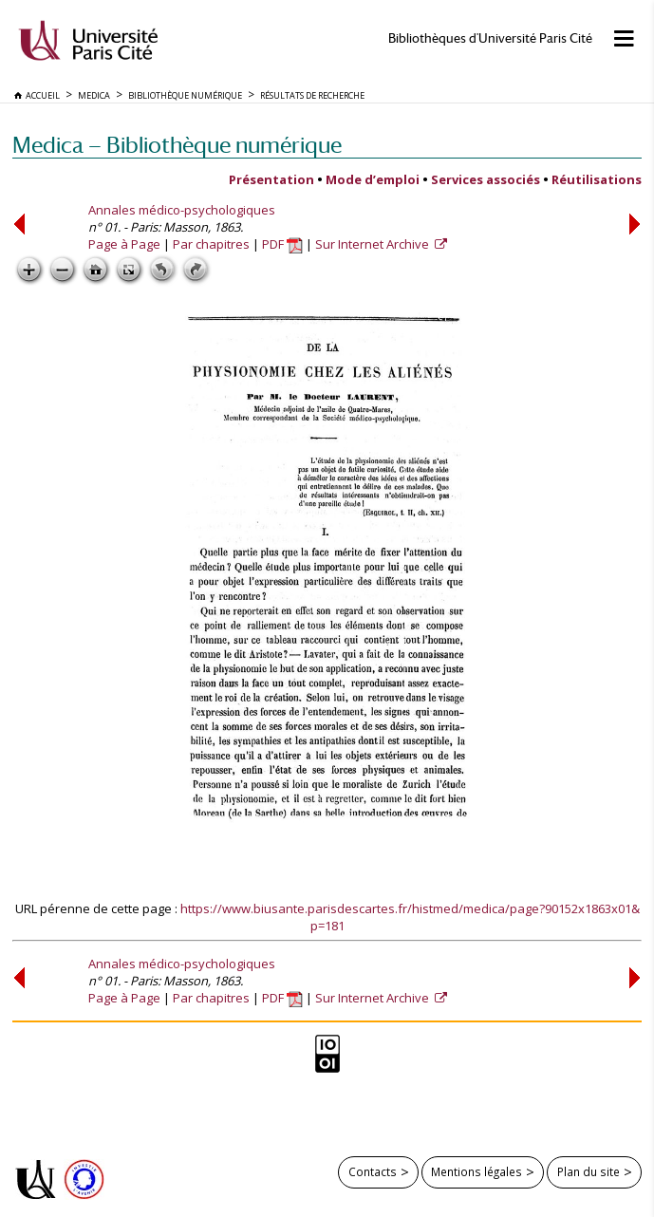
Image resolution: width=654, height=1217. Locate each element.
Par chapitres (211, 244)
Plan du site (588, 1171)
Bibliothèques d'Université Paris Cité (490, 38)
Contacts (372, 1171)
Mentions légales (476, 1171)
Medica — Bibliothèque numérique (177, 145)
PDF (282, 244)
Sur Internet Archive (373, 244)
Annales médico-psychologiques (181, 209)
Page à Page (124, 244)
